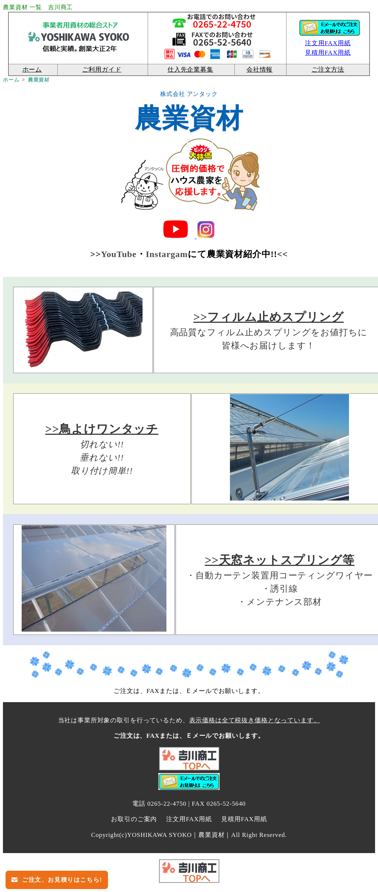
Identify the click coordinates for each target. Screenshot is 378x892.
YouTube (119, 254)
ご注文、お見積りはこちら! (61, 880)
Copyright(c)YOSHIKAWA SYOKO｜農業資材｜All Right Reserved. (189, 834)
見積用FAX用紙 (244, 819)
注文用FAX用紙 (328, 43)
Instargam (167, 254)
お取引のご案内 (134, 819)
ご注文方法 (328, 69)
